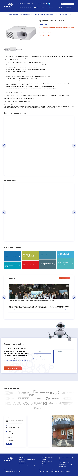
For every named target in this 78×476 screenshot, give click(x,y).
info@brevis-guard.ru (12, 434)
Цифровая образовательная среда (27, 459)
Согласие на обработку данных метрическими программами (54, 471)
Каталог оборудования (24, 7)
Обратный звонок (69, 7)
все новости (65, 278)
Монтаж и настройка (47, 461)
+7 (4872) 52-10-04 (56, 27)
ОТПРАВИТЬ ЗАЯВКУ (45, 32)
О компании (51, 7)
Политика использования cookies (12, 471)
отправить (12, 368)
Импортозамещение (23, 463)
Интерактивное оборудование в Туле (28, 465)
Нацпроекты (22, 461)
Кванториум (21, 457)
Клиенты (44, 459)
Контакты (44, 465)
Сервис (44, 463)
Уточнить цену (45, 35)
